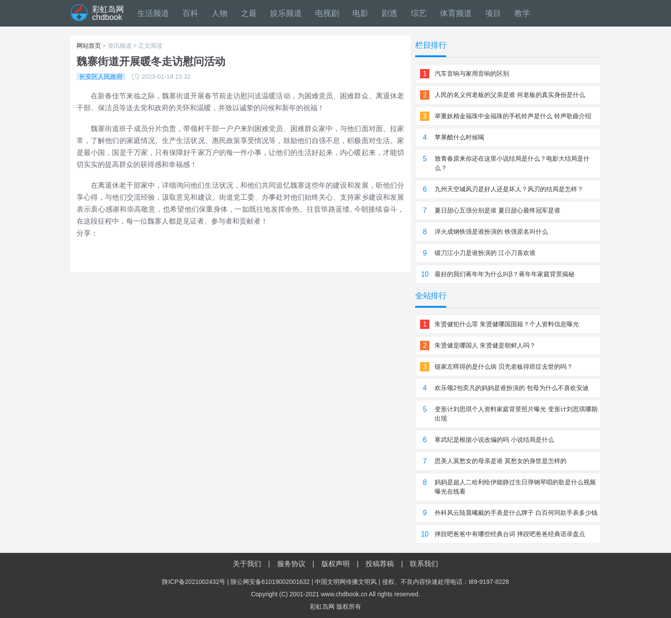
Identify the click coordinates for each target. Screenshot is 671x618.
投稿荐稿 (380, 564)
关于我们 (247, 564)
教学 (522, 13)
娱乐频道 (286, 13)
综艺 (419, 13)
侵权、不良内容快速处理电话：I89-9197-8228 (445, 581)
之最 (249, 13)
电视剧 (327, 13)
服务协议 (291, 564)
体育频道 (456, 13)
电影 (360, 13)
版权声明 (335, 564)
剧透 (389, 13)
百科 (190, 13)
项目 (493, 13)
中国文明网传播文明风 (346, 581)
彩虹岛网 (322, 606)
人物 (220, 13)
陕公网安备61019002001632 (270, 581)
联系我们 (424, 564)
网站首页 (89, 45)
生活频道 (153, 13)
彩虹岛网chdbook (108, 13)
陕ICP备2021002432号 (193, 581)
